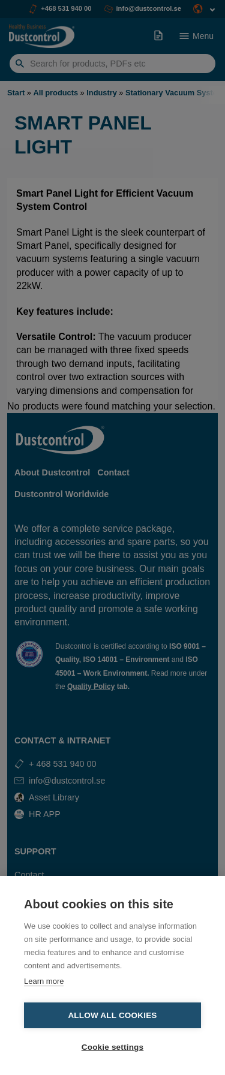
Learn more (44, 981)
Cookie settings (113, 1047)
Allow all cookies (112, 1015)
